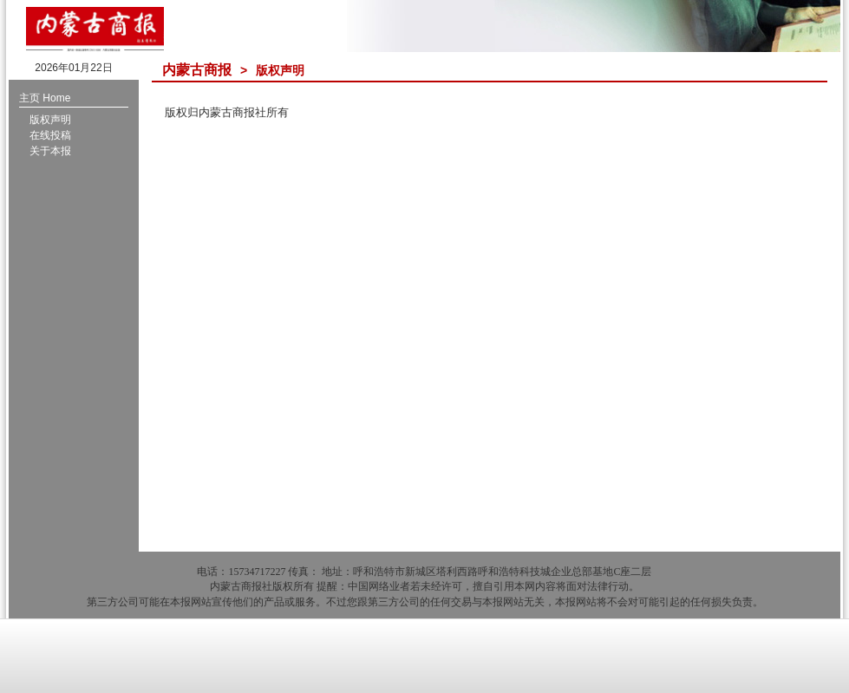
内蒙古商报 (197, 69)
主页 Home (44, 98)
